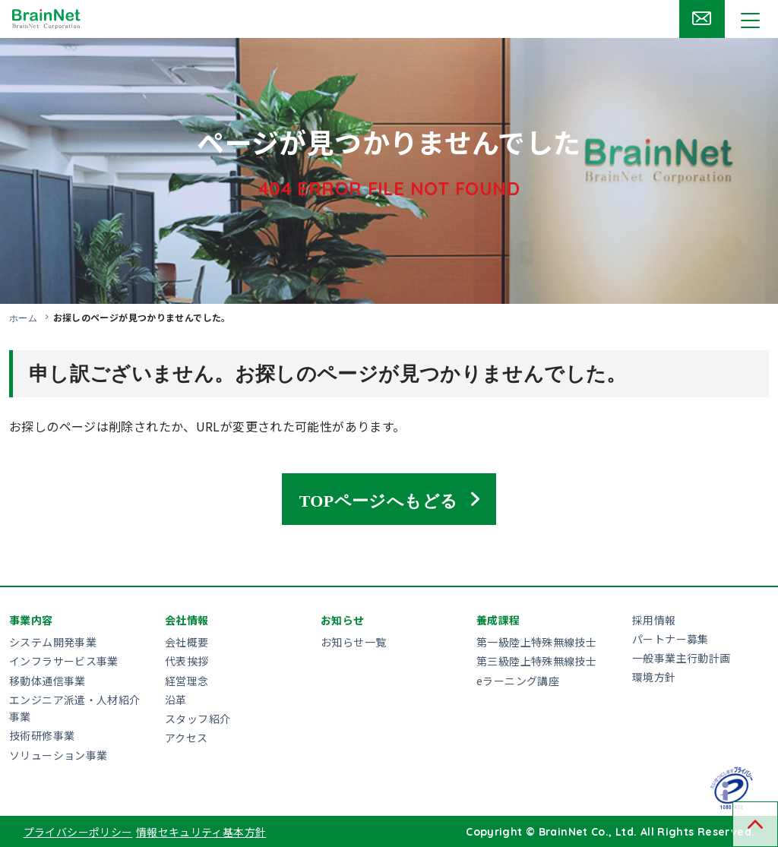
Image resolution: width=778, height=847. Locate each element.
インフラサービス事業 (64, 660)
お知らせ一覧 (353, 641)
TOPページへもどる (378, 498)
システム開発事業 (52, 641)
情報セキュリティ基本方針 (201, 831)
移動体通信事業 (47, 679)
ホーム (23, 317)
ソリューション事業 (58, 754)
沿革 (176, 698)
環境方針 (654, 676)
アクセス (186, 736)
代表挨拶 (187, 660)
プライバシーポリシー (78, 831)
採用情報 (654, 619)
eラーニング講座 (517, 679)
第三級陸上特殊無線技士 (536, 660)
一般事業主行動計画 (681, 657)
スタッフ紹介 (197, 717)
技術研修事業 (41, 735)
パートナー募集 (670, 638)
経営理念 (187, 679)
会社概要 (187, 641)
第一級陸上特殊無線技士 (536, 641)
